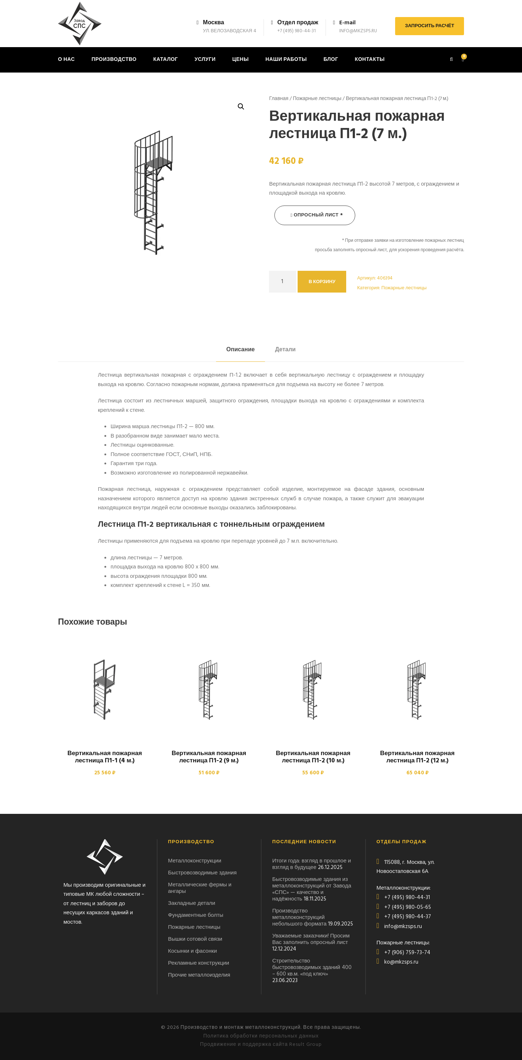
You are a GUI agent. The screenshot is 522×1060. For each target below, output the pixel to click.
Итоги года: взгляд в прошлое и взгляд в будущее (311, 864)
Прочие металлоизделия (199, 975)
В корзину (321, 282)
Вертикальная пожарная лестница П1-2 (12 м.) (417, 757)
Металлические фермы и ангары (200, 888)
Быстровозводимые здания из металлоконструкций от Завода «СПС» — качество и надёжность (311, 889)
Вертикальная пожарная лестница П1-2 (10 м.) (313, 757)
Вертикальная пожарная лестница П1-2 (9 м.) (208, 757)
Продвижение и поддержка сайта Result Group (261, 1044)
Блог (330, 59)
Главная (278, 99)
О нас (66, 59)
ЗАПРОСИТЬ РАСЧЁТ (429, 26)
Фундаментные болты (196, 915)
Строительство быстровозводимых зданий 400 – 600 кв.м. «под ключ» (312, 967)
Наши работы (286, 59)
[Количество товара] (282, 282)
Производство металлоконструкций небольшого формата (299, 917)
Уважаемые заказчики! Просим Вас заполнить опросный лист (310, 939)
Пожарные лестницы (317, 99)
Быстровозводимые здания (202, 873)
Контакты (370, 59)
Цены (240, 59)
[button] (241, 106)
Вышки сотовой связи (195, 939)
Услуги (205, 59)
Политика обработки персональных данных (261, 1036)
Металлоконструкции (194, 861)
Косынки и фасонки (192, 951)
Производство (113, 59)
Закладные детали (191, 903)
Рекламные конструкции (198, 963)
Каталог (165, 59)
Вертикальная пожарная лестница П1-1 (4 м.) (104, 757)
